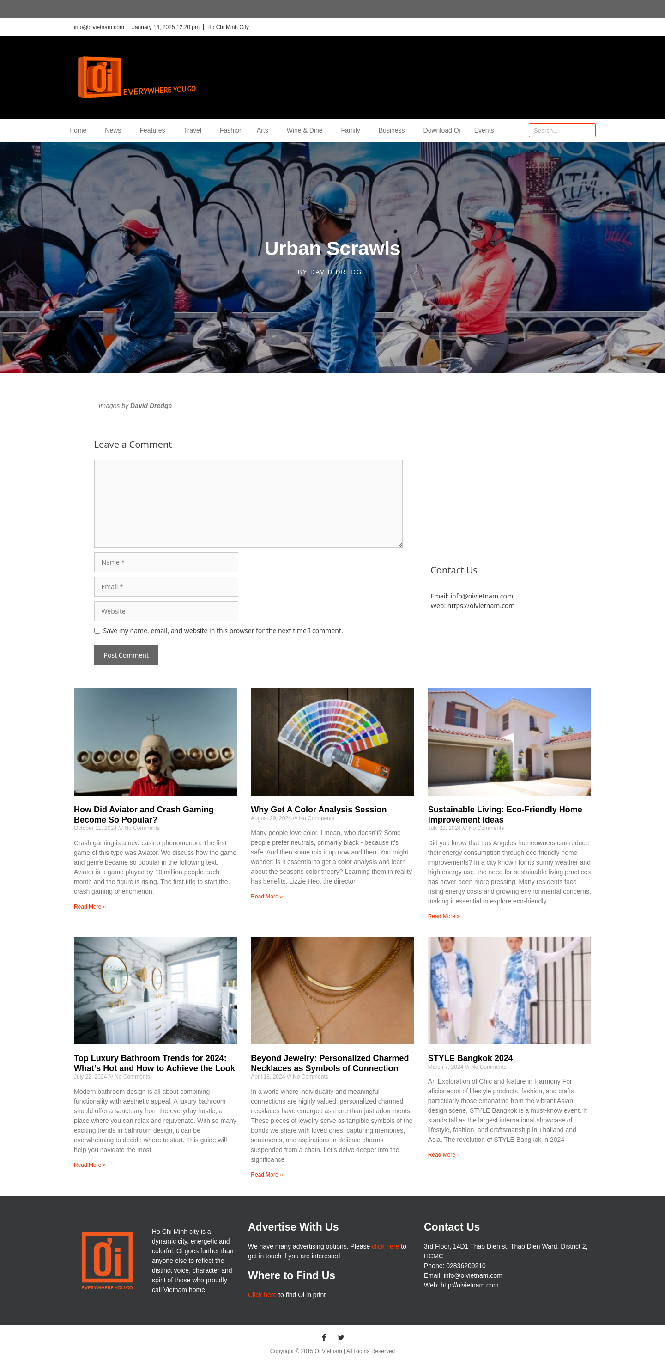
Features (154, 130)
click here (385, 1246)
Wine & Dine (307, 130)
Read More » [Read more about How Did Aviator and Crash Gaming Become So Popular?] (90, 906)
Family (353, 130)
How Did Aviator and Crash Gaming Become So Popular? (144, 814)
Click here (262, 1295)
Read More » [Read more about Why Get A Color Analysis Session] (267, 896)
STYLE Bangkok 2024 (470, 1058)
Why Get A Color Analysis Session (319, 809)
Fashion (231, 130)
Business (394, 130)
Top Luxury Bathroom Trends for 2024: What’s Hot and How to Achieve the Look (154, 1063)
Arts (265, 130)
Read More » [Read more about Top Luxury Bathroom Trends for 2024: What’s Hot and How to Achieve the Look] (90, 1165)
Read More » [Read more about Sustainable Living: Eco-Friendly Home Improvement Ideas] (444, 916)
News (115, 130)
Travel (195, 130)
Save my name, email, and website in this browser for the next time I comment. (223, 630)
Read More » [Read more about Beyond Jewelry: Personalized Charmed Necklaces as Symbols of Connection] (267, 1174)
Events (484, 130)
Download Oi (441, 130)
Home (80, 130)
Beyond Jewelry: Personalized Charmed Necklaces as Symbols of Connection (330, 1063)
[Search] (588, 130)
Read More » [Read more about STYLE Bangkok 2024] (444, 1155)
